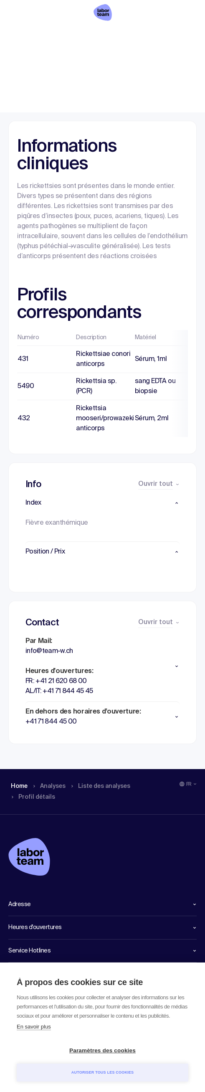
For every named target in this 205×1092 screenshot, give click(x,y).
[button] (102, 503)
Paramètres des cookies (102, 1050)
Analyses (50, 35)
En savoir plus (34, 1026)
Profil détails (167, 35)
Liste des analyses (106, 35)
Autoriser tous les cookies (102, 1072)
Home (17, 35)
